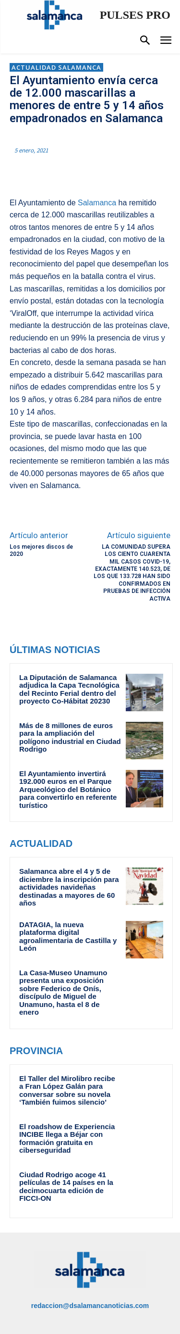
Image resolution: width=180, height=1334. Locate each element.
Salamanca (97, 203)
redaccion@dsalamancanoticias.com (90, 1305)
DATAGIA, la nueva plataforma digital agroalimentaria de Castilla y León (68, 936)
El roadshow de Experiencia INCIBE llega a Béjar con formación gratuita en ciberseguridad (67, 1138)
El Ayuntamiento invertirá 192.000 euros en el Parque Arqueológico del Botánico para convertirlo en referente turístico (68, 789)
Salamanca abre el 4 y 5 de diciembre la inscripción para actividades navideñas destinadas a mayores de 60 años (69, 887)
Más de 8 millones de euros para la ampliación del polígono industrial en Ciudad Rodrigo (70, 737)
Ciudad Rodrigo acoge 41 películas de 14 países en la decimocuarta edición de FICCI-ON (66, 1186)
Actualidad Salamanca (56, 67)
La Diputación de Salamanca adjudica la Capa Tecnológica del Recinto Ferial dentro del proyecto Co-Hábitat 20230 (69, 689)
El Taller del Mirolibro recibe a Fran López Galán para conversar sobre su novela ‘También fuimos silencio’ (67, 1090)
